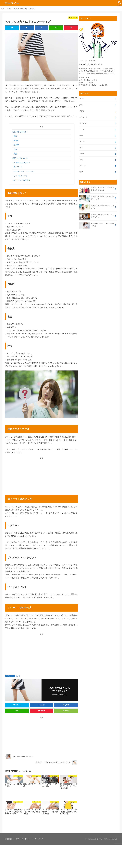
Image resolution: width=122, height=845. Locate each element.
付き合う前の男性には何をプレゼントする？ (96, 195)
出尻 (15, 149)
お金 (81, 145)
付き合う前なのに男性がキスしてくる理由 (96, 212)
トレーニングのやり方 (21, 180)
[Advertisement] (41, 475)
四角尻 (16, 145)
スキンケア (83, 116)
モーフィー (100, 839)
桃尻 (15, 154)
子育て (81, 110)
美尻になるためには (20, 158)
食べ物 (81, 139)
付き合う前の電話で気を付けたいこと (96, 204)
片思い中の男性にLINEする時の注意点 (96, 221)
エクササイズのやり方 (21, 163)
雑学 (81, 168)
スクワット (18, 167)
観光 (81, 157)
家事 (81, 133)
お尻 (18, 676)
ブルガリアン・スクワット (24, 171)
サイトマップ (38, 839)
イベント (82, 99)
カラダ (81, 128)
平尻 (15, 136)
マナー (81, 151)
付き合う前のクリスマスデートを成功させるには (96, 186)
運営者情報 (8, 839)
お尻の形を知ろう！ (20, 132)
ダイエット (10, 676)
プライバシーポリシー (23, 839)
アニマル (82, 163)
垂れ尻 (16, 141)
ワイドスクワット (21, 176)
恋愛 (81, 104)
